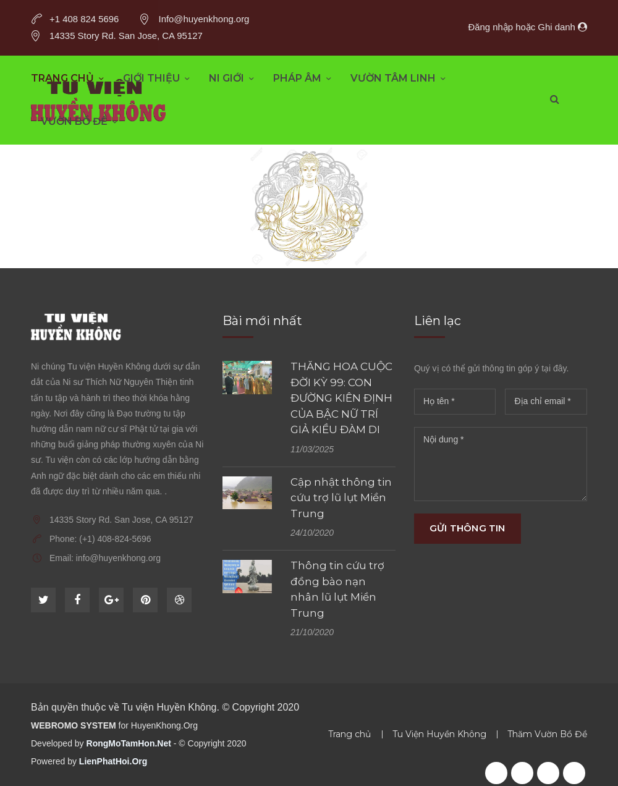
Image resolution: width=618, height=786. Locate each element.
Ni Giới (226, 78)
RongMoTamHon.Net (129, 743)
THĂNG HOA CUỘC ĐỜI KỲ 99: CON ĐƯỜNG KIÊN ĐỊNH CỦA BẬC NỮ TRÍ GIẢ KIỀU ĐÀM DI (341, 398)
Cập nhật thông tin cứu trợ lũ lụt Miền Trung (341, 498)
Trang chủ (62, 78)
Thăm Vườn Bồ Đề (547, 734)
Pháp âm (297, 78)
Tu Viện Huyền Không (439, 734)
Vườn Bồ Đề (74, 121)
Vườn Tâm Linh (393, 78)
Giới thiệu (151, 78)
